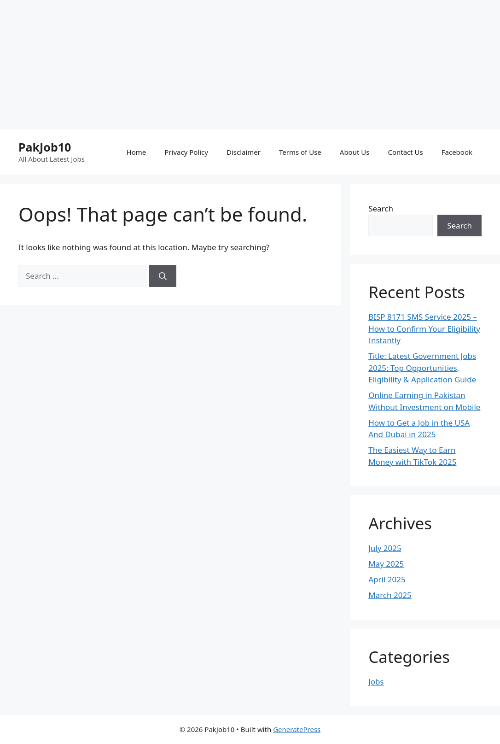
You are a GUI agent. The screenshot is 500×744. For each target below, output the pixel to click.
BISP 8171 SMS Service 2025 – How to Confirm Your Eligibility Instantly (424, 328)
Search (380, 208)
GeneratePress (296, 729)
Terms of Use (300, 152)
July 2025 (384, 548)
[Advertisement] (250, 64)
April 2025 (386, 579)
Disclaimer (244, 152)
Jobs (376, 681)
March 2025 (390, 595)
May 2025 (386, 563)
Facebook (457, 152)
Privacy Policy (186, 152)
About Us (355, 152)
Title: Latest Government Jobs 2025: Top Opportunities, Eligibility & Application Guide (422, 368)
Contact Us (405, 152)
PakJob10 (44, 147)
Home (136, 152)
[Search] (162, 276)
